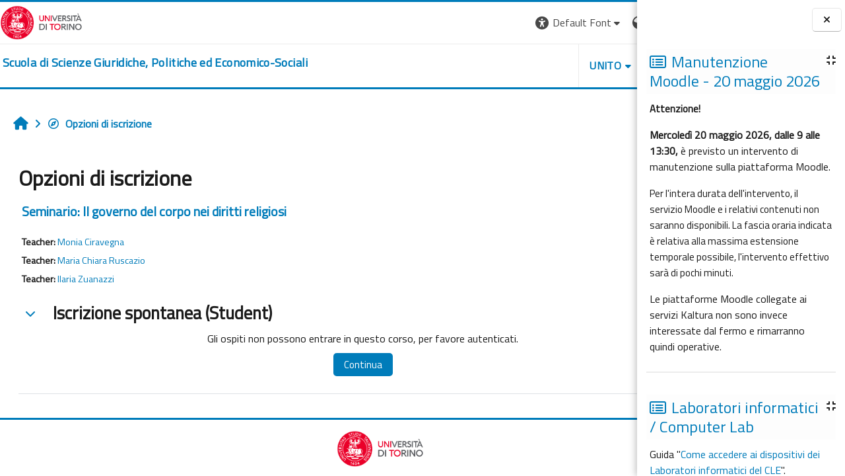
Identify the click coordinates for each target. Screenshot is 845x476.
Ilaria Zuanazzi (85, 279)
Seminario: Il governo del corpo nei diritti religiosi (154, 211)
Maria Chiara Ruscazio (101, 260)
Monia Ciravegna (90, 242)
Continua (332, 364)
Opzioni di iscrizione (99, 124)
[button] (456, 23)
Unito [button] (482, 65)
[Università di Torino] (41, 21)
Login (614, 22)
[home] (155, 63)
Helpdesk (557, 65)
